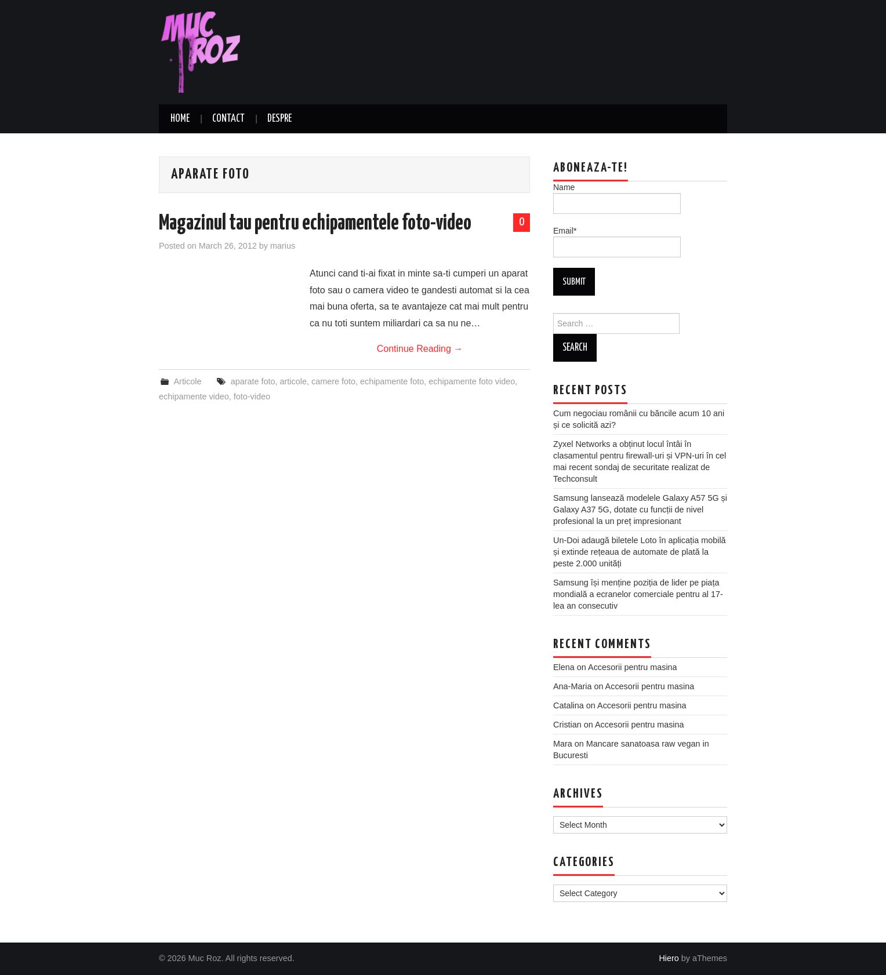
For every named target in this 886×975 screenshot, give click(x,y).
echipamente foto (392, 381)
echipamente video (194, 396)
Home (180, 119)
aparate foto (253, 381)
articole (293, 381)
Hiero (668, 958)
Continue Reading (420, 349)
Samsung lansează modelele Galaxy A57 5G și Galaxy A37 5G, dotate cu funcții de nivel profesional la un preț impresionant (640, 509)
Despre (279, 119)
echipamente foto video (472, 381)
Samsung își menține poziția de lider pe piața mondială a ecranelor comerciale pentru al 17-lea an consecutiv (638, 594)
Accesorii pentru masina (632, 667)
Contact (228, 119)
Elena (564, 667)
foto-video (252, 396)
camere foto (333, 381)
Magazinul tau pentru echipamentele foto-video (315, 223)
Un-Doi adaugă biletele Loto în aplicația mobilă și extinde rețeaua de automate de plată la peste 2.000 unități (639, 552)
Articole (187, 381)
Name (617, 198)
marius (282, 245)
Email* (617, 241)
